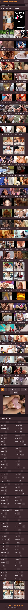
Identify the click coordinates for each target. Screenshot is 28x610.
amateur (5, 422)
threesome (19, 539)
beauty (4, 451)
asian (4, 435)
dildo (4, 477)
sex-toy (18, 517)
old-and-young (20, 468)
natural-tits (19, 455)
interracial (5, 553)
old (17, 464)
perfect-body (19, 494)
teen (17, 536)
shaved (18, 523)
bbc (3, 441)
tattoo (18, 533)
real (17, 497)
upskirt (18, 553)
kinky (3, 569)
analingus (5, 428)
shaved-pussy (20, 526)
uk (17, 546)
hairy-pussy (5, 539)
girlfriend (5, 526)
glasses (4, 530)
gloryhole (5, 533)
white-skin (19, 575)
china (3, 468)
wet (17, 569)
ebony (4, 487)
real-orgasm (20, 504)
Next (15, 392)
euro (3, 494)
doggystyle (5, 481)
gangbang (5, 520)
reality (18, 507)
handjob (5, 543)
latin (18, 422)
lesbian (18, 425)
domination (5, 484)
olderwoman (19, 477)
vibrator (18, 556)
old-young (19, 471)
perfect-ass (19, 490)
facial (4, 507)
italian (4, 556)
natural (18, 451)
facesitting (5, 504)
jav (3, 566)
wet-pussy (19, 572)
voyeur (18, 562)
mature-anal (19, 441)
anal (3, 425)
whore (18, 579)
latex (3, 579)
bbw (3, 445)
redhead (19, 510)
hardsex (4, 549)
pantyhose (19, 484)
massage (18, 432)
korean (4, 575)
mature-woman (20, 445)
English (26, 1)
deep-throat (6, 471)
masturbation (20, 435)
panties (18, 481)
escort (4, 490)
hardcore (5, 546)
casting (4, 458)
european (5, 497)
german (4, 523)
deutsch (4, 474)
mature (18, 438)
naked (18, 448)
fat (3, 517)
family (4, 513)
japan (4, 559)
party (17, 487)
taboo (18, 530)
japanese (5, 562)
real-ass (18, 500)
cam (3, 455)
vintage (18, 559)
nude (17, 461)
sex (17, 513)
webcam (18, 566)
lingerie (18, 428)
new (17, 458)
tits (17, 543)
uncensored (19, 549)
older (18, 474)
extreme (4, 500)
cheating (4, 464)
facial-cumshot (6, 510)
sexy (17, 520)
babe (4, 438)
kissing (4, 572)
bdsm (4, 448)
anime (4, 432)
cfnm (3, 461)
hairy (4, 536)
